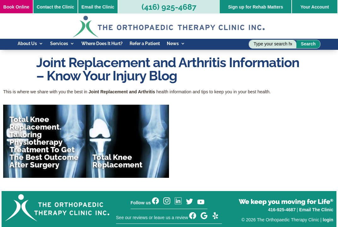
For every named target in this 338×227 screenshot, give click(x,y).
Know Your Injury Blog (40, 57)
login (328, 202)
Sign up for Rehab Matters (255, 6)
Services (59, 43)
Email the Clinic (97, 6)
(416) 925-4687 (169, 7)
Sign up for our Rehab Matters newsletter (159, 212)
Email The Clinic (316, 192)
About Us (27, 43)
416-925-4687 (281, 192)
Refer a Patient (145, 43)
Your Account (314, 6)
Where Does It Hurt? (102, 43)
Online (16, 6)
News (173, 43)
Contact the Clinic (55, 6)
